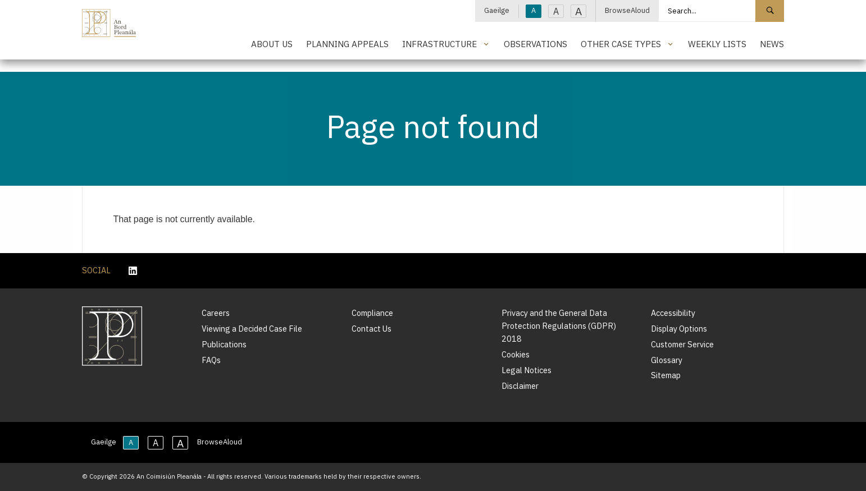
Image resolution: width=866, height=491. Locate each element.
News (772, 43)
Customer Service (682, 344)
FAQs (211, 360)
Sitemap (666, 375)
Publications (224, 344)
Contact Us (371, 328)
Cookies (516, 354)
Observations (535, 43)
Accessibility (673, 313)
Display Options (679, 328)
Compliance (372, 313)
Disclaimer (520, 385)
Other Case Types (621, 43)
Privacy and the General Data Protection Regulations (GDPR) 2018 (559, 326)
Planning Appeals (347, 43)
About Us (272, 43)
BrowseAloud (627, 10)
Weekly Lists (717, 43)
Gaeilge (496, 10)
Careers (216, 313)
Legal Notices (526, 370)
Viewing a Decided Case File (252, 328)
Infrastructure (439, 43)
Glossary (666, 360)
